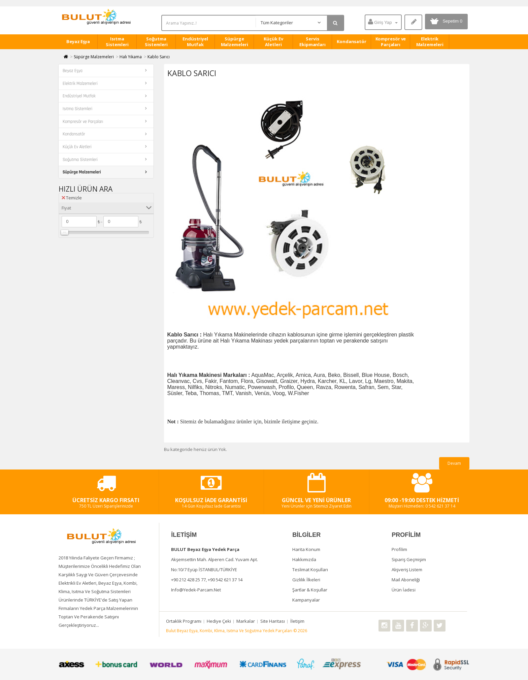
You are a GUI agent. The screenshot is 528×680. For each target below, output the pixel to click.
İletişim (297, 621)
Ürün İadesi (404, 590)
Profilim (399, 549)
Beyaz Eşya (78, 41)
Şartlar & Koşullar (309, 590)
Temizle (72, 198)
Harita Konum (306, 549)
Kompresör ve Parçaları (390, 41)
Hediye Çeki (219, 621)
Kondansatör (351, 41)
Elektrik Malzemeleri (429, 41)
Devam (454, 463)
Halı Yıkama (131, 57)
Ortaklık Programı (183, 621)
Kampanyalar (306, 600)
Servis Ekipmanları (312, 41)
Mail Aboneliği (406, 580)
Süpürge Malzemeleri (234, 41)
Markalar (245, 621)
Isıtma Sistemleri (117, 41)
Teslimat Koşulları (310, 569)
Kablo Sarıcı (158, 57)
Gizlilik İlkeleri (306, 580)
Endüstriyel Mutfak (195, 41)
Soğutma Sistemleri (156, 41)
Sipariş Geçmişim (409, 559)
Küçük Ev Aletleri (273, 41)
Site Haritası (272, 621)
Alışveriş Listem (407, 569)
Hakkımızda (304, 559)
